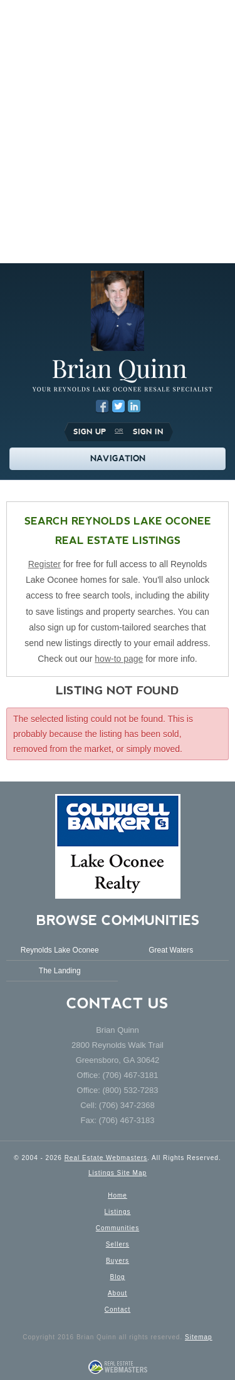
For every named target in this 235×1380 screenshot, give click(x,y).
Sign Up (89, 431)
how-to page (119, 659)
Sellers (118, 1244)
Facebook (102, 406)
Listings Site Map (117, 1172)
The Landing (60, 970)
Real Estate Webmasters (106, 1157)
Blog (117, 1276)
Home (117, 1195)
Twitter (118, 406)
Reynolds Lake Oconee (60, 950)
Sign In (148, 431)
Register (44, 564)
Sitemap (198, 1337)
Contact (117, 1309)
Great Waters (171, 950)
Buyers (117, 1260)
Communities (117, 1228)
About (117, 1293)
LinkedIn (134, 406)
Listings (118, 1211)
